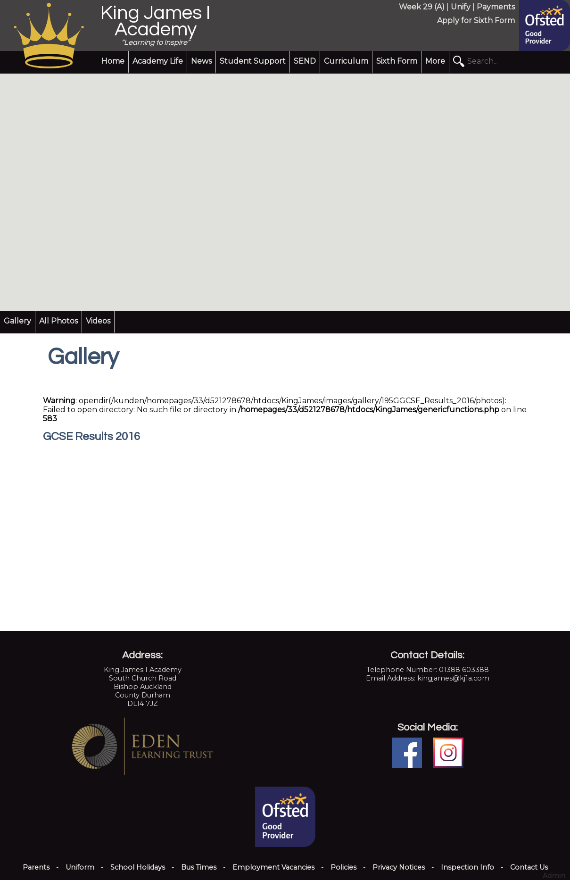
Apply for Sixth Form (476, 20)
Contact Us (529, 867)
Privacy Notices (398, 867)
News (201, 61)
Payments (496, 6)
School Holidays (137, 867)
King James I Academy (155, 21)
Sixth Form (396, 61)
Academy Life (157, 61)
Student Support (253, 61)
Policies (343, 867)
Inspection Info (467, 867)
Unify (461, 6)
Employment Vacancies (273, 867)
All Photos (58, 320)
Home (112, 61)
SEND (305, 61)
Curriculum (346, 61)
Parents (36, 867)
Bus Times (198, 867)
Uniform (80, 867)
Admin (554, 876)
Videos (98, 320)
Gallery (17, 320)
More (435, 61)
